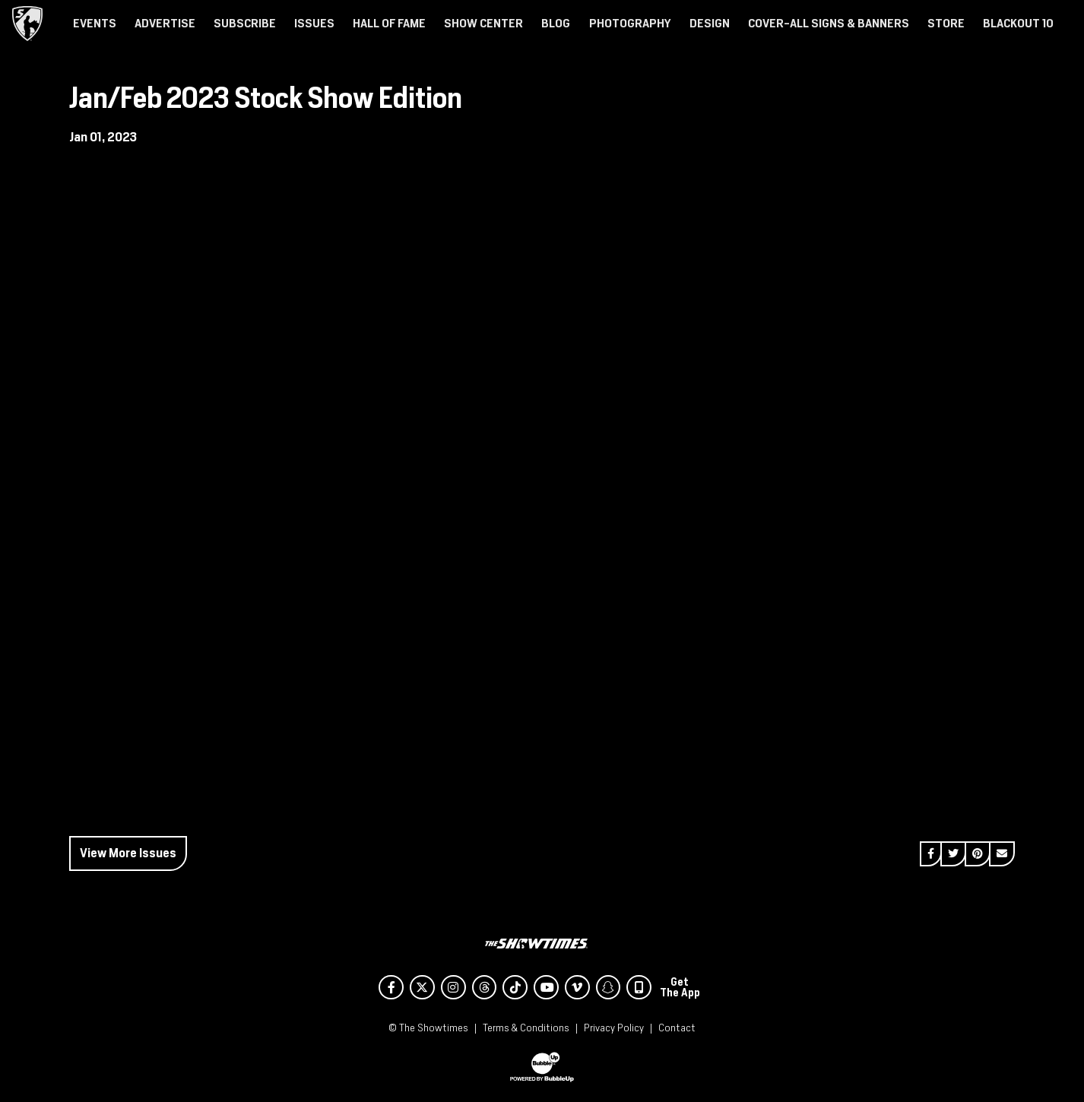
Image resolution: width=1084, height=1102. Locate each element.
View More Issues (128, 853)
